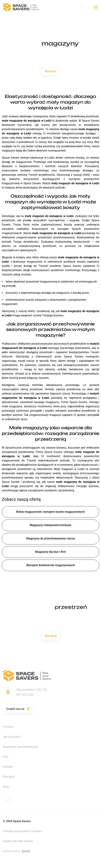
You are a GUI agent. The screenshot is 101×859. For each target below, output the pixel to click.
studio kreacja (16, 851)
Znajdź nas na (18, 709)
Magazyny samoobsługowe (20, 746)
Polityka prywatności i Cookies (22, 831)
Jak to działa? (12, 736)
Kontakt (8, 766)
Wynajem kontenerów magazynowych (50, 565)
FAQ (5, 756)
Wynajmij (50, 71)
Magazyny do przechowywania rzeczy (50, 538)
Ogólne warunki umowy (18, 841)
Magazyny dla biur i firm (50, 551)
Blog (6, 786)
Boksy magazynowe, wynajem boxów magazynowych (50, 511)
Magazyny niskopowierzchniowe (50, 525)
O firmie (8, 727)
